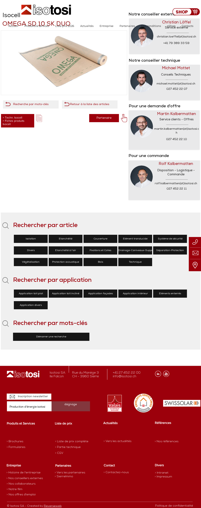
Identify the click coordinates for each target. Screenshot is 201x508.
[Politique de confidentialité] (174, 506)
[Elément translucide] (135, 239)
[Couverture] (100, 239)
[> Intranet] (162, 473)
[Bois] (100, 262)
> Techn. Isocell (12, 117)
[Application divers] (31, 305)
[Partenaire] (104, 118)
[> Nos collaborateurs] (21, 484)
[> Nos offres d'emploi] (21, 495)
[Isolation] (31, 239)
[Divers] (31, 250)
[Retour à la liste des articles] (90, 104)
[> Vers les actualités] (117, 441)
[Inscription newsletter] (29, 397)
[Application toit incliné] (65, 294)
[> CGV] (69, 453)
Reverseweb (53, 506)
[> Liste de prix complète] (71, 441)
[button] (36, 26)
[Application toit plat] (31, 294)
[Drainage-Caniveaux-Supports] (137, 250)
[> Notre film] (15, 489)
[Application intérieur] (135, 294)
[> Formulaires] (24, 447)
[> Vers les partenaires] (70, 473)
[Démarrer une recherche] (51, 337)
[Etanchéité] (65, 239)
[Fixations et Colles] (100, 250)
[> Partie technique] (69, 447)
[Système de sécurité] (170, 239)
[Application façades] (100, 294)
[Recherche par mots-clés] (31, 104)
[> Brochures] (22, 441)
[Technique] (135, 262)
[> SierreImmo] (69, 476)
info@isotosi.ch (124, 376)
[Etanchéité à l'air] (65, 250)
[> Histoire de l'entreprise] (24, 473)
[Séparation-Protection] (170, 250)
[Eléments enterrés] (170, 294)
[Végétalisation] (31, 262)
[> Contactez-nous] (116, 472)
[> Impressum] (163, 477)
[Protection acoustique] (65, 262)
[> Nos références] (166, 441)
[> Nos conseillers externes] (25, 478)
